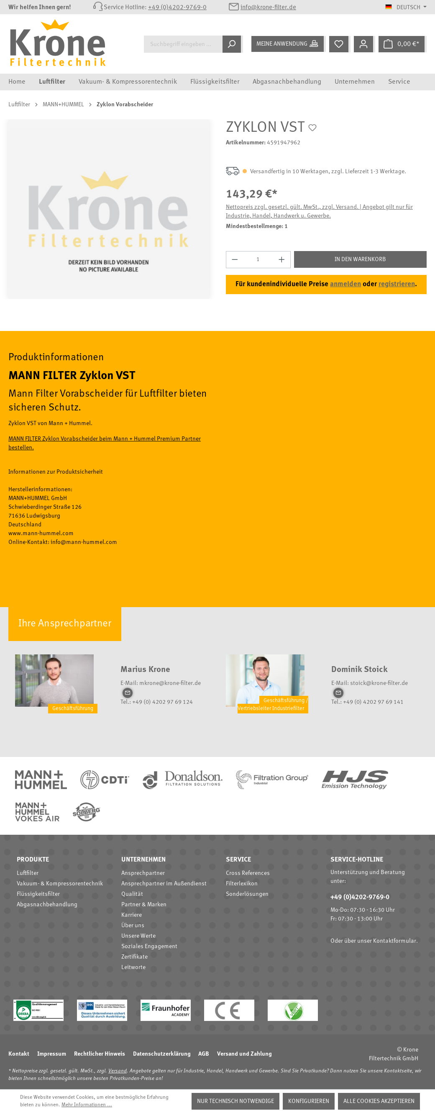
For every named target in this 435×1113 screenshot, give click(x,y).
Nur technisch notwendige (235, 1101)
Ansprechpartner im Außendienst (164, 884)
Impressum (51, 1054)
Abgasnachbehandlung (47, 905)
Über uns (132, 925)
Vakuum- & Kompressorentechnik (60, 884)
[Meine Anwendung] (288, 44)
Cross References (248, 873)
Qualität (132, 894)
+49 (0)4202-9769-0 (177, 8)
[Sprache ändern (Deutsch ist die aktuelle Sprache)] (406, 7)
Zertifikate (134, 957)
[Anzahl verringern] (234, 259)
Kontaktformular (394, 941)
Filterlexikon (242, 884)
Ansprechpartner (143, 873)
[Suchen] (233, 44)
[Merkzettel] (340, 44)
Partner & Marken (143, 905)
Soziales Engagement (149, 946)
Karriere (131, 915)
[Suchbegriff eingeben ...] (183, 44)
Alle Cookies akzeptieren (379, 1101)
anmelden (345, 284)
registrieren (397, 284)
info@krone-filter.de (268, 8)
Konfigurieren (308, 1101)
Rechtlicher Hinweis (99, 1054)
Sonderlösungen (247, 894)
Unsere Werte (138, 936)
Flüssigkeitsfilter (38, 894)
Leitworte (133, 967)
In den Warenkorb (360, 259)
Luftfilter (27, 873)
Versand (117, 1071)
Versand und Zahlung (244, 1054)
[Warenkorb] (403, 44)
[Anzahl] (258, 259)
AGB (203, 1054)
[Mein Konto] (364, 44)
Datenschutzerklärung (161, 1054)
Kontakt (18, 1054)
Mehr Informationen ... (86, 1105)
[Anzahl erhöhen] (282, 259)
